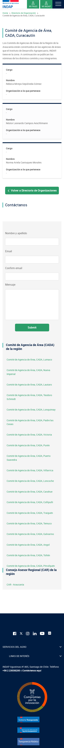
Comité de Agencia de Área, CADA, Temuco (29, 523)
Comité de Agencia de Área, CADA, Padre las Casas (30, 422)
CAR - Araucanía (15, 584)
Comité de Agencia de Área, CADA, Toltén (28, 555)
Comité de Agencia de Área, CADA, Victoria (29, 434)
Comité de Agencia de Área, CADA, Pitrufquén (31, 565)
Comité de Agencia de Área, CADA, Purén (28, 445)
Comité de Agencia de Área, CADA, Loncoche (30, 480)
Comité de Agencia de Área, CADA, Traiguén (30, 512)
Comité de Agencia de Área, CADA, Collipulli (30, 502)
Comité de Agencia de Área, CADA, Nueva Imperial (28, 371)
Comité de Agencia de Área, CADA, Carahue (29, 491)
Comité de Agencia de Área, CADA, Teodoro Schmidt (29, 396)
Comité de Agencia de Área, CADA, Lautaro (29, 384)
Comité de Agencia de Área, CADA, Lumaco (29, 359)
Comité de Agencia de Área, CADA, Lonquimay (31, 409)
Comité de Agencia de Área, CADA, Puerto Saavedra (29, 457)
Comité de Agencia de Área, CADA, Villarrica (30, 470)
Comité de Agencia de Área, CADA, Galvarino (30, 534)
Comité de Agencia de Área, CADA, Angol (28, 544)
